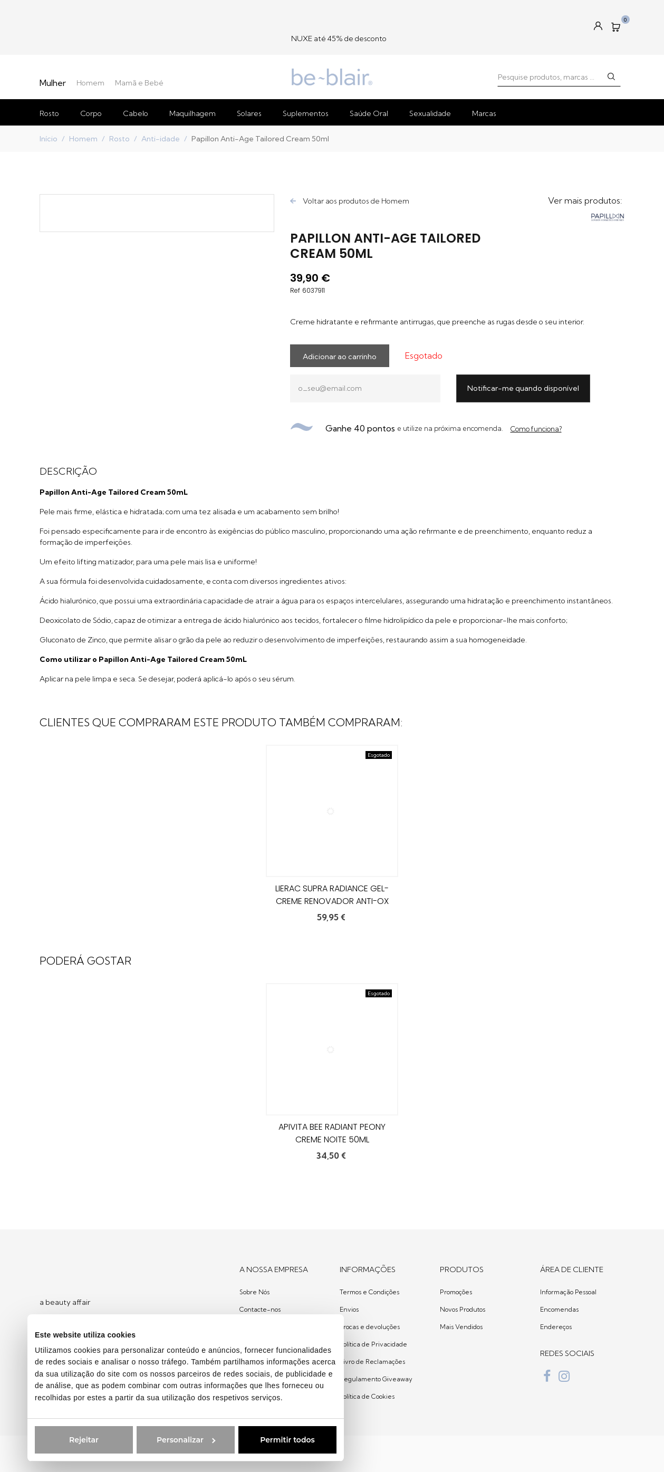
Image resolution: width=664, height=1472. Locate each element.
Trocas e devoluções (370, 1327)
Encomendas (559, 1309)
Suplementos (306, 113)
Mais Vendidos (461, 1327)
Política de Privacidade (373, 1344)
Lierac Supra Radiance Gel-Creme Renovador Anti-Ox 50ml (332, 901)
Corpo (91, 113)
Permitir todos (270, 1440)
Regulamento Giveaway (376, 1379)
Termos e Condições (369, 1292)
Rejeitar (67, 1440)
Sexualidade (430, 113)
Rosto (49, 113)
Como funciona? (536, 429)
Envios (349, 1309)
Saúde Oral (369, 113)
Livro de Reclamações (372, 1361)
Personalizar (169, 1440)
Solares (249, 113)
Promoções (456, 1292)
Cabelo (135, 113)
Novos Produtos (462, 1309)
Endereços (556, 1327)
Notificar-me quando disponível (523, 388)
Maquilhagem (192, 113)
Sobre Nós (254, 1292)
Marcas (484, 113)
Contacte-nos (260, 1309)
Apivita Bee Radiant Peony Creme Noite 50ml (332, 1133)
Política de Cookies (367, 1396)
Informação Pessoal (568, 1292)
